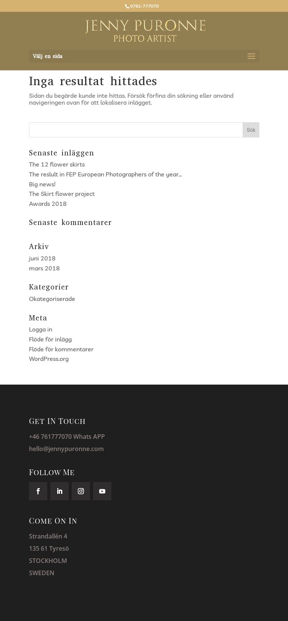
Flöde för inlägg (50, 339)
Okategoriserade (52, 298)
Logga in (40, 329)
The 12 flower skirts (57, 164)
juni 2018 (42, 258)
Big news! (42, 184)
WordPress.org (49, 358)
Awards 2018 (48, 203)
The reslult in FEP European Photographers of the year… (105, 174)
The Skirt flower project (62, 193)
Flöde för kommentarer (61, 349)
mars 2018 (44, 268)
